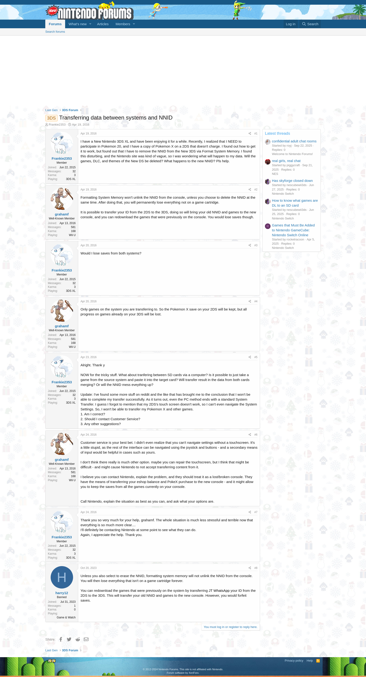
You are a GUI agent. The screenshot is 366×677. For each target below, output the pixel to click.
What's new (78, 24)
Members (123, 24)
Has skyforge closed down (292, 181)
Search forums (55, 31)
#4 (255, 301)
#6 (255, 434)
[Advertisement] (183, 70)
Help (310, 660)
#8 (255, 568)
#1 (255, 133)
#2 (255, 189)
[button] (90, 24)
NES (275, 174)
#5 (255, 357)
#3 (255, 245)
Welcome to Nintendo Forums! (292, 154)
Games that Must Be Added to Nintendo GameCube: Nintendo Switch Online (293, 230)
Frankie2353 (57, 124)
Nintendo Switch (283, 193)
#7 (255, 512)
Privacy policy (294, 660)
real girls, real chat (286, 161)
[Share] (250, 133)
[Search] (310, 24)
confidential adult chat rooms (294, 141)
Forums (55, 24)
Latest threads (277, 133)
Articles (103, 24)
